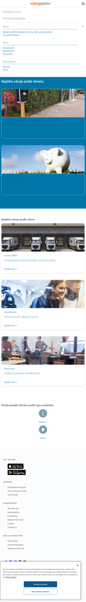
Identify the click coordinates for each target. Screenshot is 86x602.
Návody (6, 67)
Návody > (43, 422)
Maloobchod (8, 51)
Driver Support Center (17, 491)
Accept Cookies (40, 584)
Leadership (12, 516)
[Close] (77, 565)
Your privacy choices (40, 591)
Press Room (13, 541)
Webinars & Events (16, 548)
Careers (11, 523)
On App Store (16, 466)
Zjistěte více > (10, 134)
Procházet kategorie (15, 18)
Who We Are (13, 508)
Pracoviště (7, 54)
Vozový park (8, 48)
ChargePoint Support (17, 487)
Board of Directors (16, 519)
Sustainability (14, 512)
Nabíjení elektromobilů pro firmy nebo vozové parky (27, 32)
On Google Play (17, 472)
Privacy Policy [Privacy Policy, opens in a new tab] (11, 577)
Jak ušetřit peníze (11, 35)
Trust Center (13, 494)
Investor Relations (15, 544)
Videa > (43, 438)
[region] (40, 580)
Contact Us (12, 527)
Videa (5, 70)
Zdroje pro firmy (12, 11)
